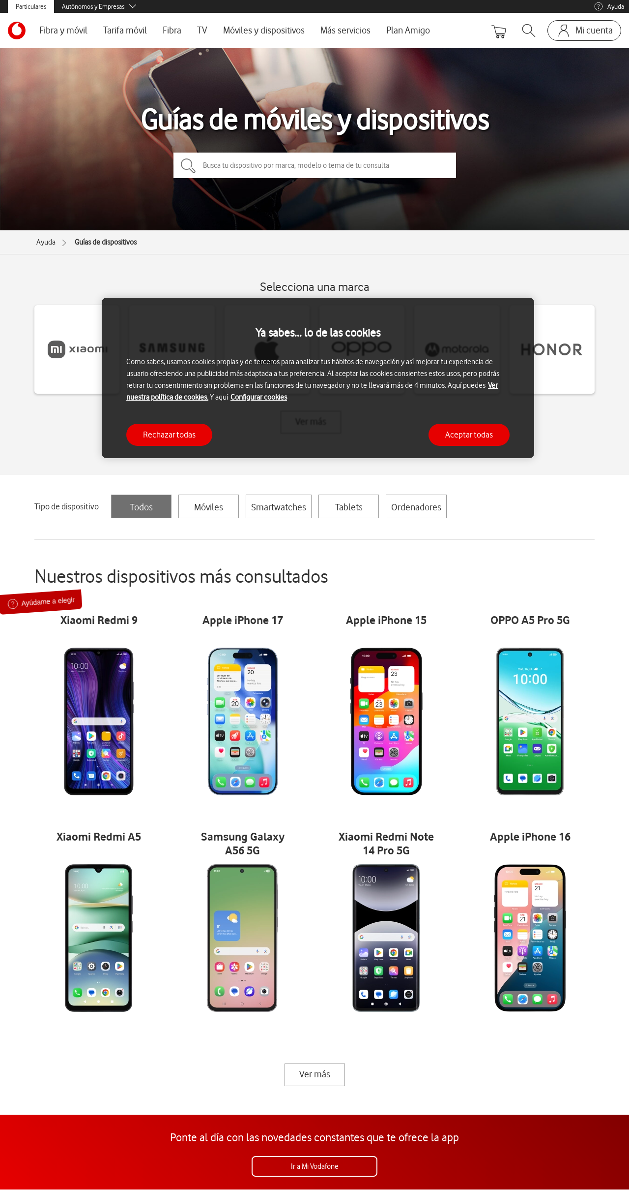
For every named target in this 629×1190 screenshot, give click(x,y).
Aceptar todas (469, 434)
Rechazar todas (169, 434)
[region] (318, 378)
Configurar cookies (258, 397)
